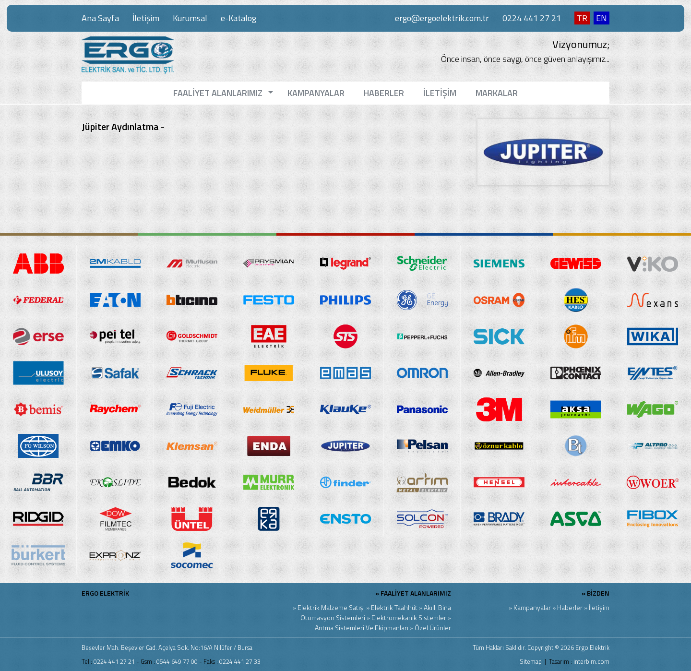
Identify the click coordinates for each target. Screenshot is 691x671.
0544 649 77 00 (177, 661)
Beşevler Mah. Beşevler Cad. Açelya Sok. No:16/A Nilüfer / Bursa (167, 647)
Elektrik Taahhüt (394, 607)
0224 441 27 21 (531, 18)
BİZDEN (598, 593)
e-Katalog (238, 18)
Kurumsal (190, 18)
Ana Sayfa (100, 18)
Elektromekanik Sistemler (408, 617)
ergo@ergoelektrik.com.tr (442, 18)
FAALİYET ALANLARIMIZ (416, 593)
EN (601, 18)
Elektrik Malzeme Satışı (331, 607)
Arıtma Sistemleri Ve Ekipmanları (361, 628)
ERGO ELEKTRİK (105, 593)
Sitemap (531, 661)
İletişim (145, 18)
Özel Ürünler (433, 628)
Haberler (570, 607)
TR (582, 18)
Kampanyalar (532, 607)
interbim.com (591, 661)
